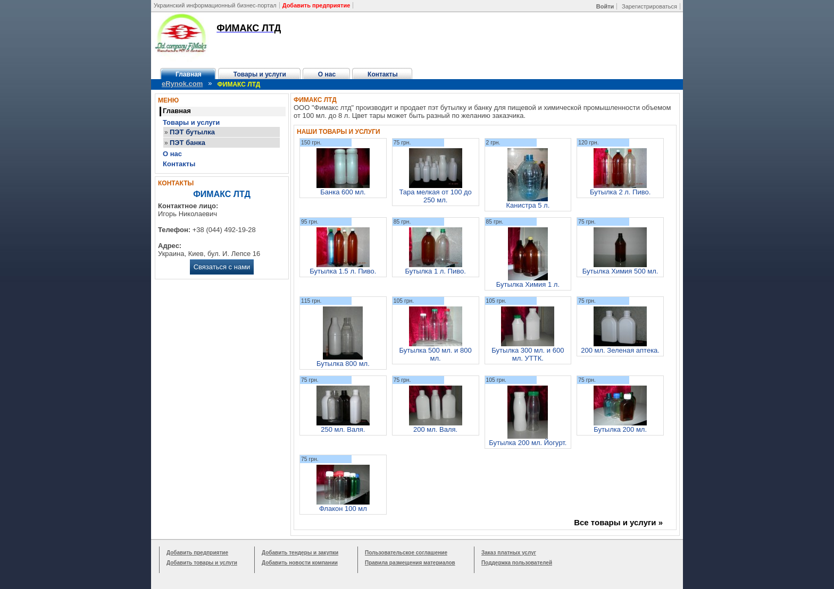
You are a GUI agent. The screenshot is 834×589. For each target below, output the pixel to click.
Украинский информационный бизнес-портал (215, 5)
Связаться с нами (222, 267)
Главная (189, 74)
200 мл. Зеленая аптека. (620, 350)
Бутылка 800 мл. (343, 364)
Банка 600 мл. (342, 192)
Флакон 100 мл (343, 509)
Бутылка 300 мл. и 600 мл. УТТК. (527, 354)
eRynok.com (182, 84)
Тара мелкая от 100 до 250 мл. (435, 196)
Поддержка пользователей (516, 563)
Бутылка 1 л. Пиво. (435, 271)
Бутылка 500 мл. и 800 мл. (435, 354)
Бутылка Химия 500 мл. (620, 271)
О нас (327, 74)
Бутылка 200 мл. (620, 429)
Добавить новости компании (300, 563)
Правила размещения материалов (410, 563)
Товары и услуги (259, 74)
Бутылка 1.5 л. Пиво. (343, 271)
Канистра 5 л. (527, 205)
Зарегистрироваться (649, 6)
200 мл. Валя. (435, 429)
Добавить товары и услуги (201, 563)
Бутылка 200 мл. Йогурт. (527, 443)
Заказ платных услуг (508, 553)
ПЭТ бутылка (192, 132)
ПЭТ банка (187, 143)
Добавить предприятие (197, 553)
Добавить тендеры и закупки (300, 553)
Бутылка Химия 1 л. (528, 284)
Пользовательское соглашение (406, 553)
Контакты (383, 74)
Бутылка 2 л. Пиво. (620, 192)
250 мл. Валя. (343, 429)
